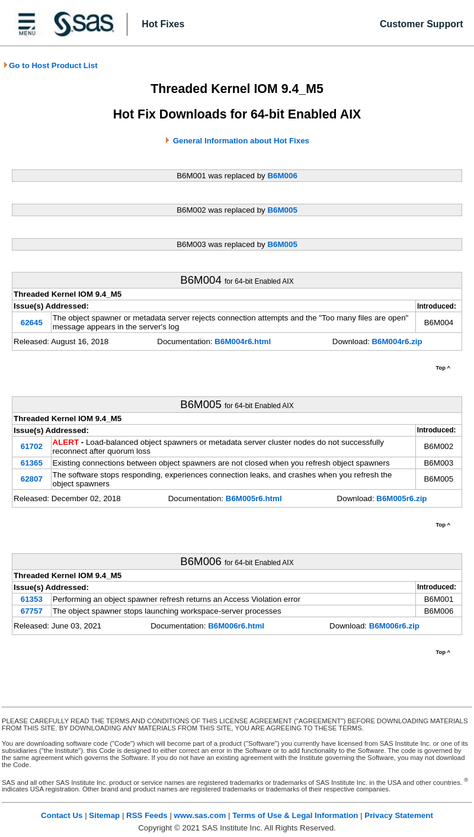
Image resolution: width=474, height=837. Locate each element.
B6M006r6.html (236, 625)
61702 (32, 446)
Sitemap (104, 815)
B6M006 (282, 175)
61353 (32, 599)
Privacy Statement (398, 815)
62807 (32, 478)
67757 (32, 611)
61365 (32, 462)
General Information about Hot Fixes (241, 140)
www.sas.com (200, 815)
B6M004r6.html (242, 341)
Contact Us (61, 815)
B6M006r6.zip (394, 625)
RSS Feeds (147, 815)
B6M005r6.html (254, 498)
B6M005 (282, 210)
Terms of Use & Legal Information (295, 815)
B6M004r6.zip (396, 341)
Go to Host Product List (50, 65)
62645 (32, 322)
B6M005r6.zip (401, 498)
